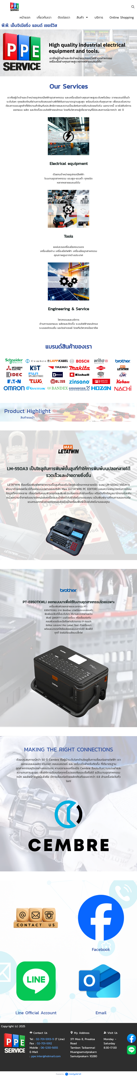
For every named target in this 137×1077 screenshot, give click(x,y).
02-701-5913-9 (45, 1039)
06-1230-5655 (49, 1047)
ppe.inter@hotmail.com (46, 1056)
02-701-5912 (44, 1043)
